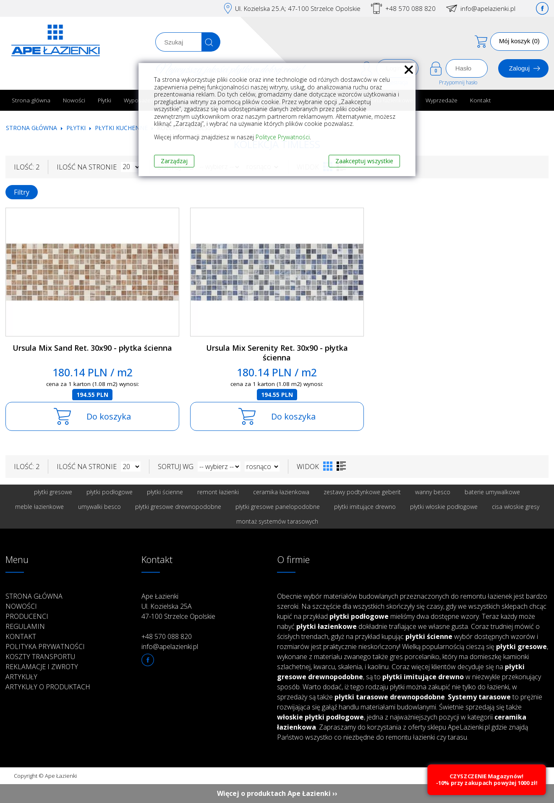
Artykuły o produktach (47, 686)
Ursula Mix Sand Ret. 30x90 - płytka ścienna (92, 348)
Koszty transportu (40, 656)
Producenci (26, 616)
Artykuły (21, 676)
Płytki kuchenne (121, 128)
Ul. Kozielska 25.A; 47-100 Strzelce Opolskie (298, 8)
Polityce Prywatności (283, 137)
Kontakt (480, 100)
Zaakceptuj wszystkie (364, 161)
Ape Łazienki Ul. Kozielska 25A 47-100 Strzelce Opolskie (178, 606)
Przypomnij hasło (458, 82)
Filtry (21, 192)
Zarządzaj (174, 161)
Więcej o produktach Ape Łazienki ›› (277, 793)
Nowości (74, 100)
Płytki (104, 100)
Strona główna (31, 100)
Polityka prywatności (45, 646)
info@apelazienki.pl (487, 8)
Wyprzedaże (441, 100)
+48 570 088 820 (410, 8)
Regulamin (25, 626)
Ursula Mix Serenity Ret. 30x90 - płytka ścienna (277, 352)
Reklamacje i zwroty (41, 666)
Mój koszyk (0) (519, 40)
